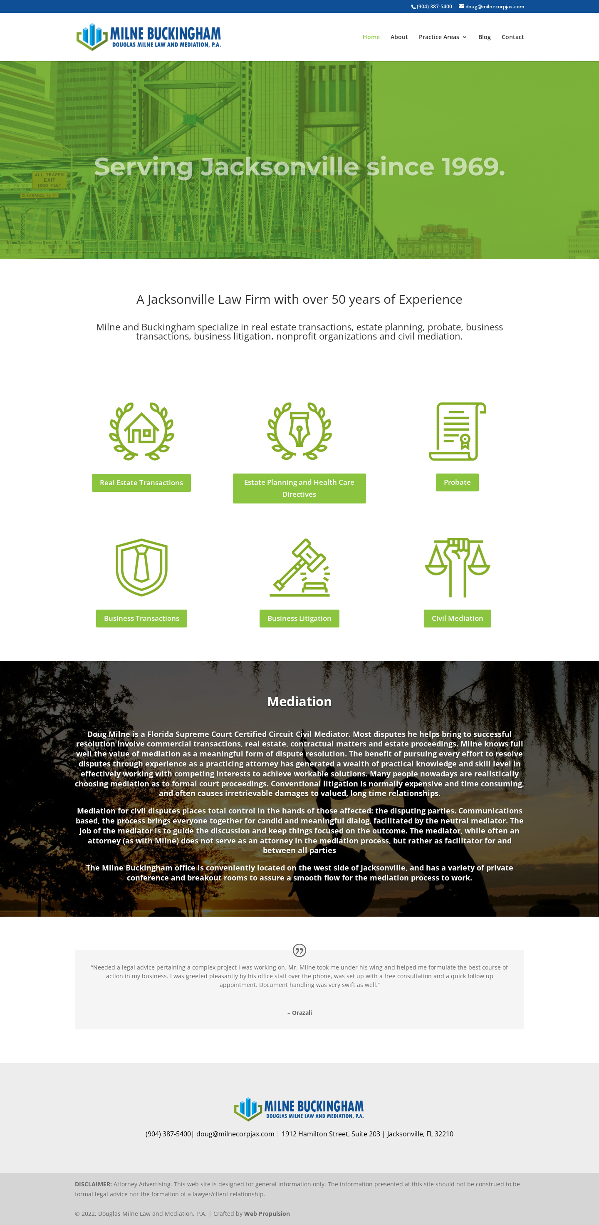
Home (371, 37)
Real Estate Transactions (141, 482)
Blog (484, 37)
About (399, 37)
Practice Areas (439, 37)
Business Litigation (299, 618)
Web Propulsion (267, 1214)
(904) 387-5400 (434, 6)
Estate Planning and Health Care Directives (299, 488)
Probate (457, 482)
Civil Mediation (457, 618)
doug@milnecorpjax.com (235, 1133)
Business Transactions (141, 618)
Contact (513, 37)
